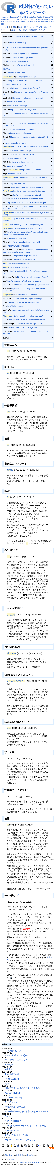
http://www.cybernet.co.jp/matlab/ (25, 54)
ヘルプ (42, 30)
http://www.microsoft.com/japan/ (29, 37)
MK (8, 412)
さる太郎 (11, 614)
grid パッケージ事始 (14, 1097)
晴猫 (7, 1083)
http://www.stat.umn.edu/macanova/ (28, 316)
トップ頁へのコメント (15, 1050)
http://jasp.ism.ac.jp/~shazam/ (24, 256)
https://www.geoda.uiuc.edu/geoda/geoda (27, 224)
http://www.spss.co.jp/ (18, 43)
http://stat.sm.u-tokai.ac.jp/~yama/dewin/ (32, 285)
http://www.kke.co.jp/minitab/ (23, 162)
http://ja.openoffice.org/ (26, 77)
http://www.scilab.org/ (18, 106)
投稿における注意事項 (15, 1107)
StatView (7, 69)
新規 (13, 30)
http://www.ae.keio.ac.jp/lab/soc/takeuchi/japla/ (26, 202)
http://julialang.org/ (15, 306)
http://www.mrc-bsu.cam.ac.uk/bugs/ (27, 98)
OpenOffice (8, 77)
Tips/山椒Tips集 (12, 1074)
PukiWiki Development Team (29, 1162)
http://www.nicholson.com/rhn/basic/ (32, 277)
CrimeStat (7, 218)
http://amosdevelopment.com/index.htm (25, 80)
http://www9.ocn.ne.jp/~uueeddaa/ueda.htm (27, 320)
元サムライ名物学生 (16, 681)
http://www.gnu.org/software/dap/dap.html (24, 281)
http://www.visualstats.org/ (19, 263)
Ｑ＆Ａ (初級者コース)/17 (16, 1135)
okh (8, 351)
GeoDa (6, 224)
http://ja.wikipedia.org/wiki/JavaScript (27, 228)
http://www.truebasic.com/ (24, 259)
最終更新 (33, 30)
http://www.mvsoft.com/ (17, 173)
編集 (15, 27)
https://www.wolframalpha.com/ (29, 323)
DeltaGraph (8, 191)
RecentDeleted (12, 1079)
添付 (46, 27)
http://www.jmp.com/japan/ (18, 61)
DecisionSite (15, 170)
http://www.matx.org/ (17, 238)
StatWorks (7, 147)
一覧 (19, 30)
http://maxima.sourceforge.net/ (23, 109)
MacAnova (7, 316)
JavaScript (7, 228)
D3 (8, 556)
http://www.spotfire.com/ (31, 170)
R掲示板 (8, 1069)
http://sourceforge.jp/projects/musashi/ (27, 187)
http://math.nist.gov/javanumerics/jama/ (25, 302)
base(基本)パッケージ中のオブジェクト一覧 (25, 1125)
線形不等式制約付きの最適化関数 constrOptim (26, 1111)
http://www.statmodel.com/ (20, 133)
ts (8, 825)
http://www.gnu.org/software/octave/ (25, 88)
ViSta (5, 263)
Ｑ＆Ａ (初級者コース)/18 (16, 1055)
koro (9, 728)
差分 (26, 27)
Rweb (7, 1116)
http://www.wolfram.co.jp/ (24, 65)
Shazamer (12, 653)
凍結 (20, 27)
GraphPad (7, 294)
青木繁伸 (19, 1155)
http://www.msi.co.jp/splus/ (21, 57)
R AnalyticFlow (12, 1130)
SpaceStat (7, 212)
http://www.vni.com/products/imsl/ (22, 129)
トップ (5, 27)
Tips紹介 (9, 1064)
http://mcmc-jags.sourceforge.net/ (23, 327)
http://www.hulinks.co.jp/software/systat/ (27, 199)
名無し (10, 470)
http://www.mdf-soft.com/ (28, 294)
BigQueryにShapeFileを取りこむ (20, 1139)
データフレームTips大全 (16, 1060)
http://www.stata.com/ (17, 73)
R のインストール (13, 1102)
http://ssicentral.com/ (19, 183)
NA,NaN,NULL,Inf (13, 1093)
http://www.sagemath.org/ (18, 246)
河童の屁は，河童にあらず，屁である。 (23, 1088)
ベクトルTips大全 (13, 1121)
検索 (25, 30)
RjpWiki (30, 1155)
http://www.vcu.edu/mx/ (16, 166)
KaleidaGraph (9, 177)
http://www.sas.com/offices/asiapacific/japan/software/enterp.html (25, 251)
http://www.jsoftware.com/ (15, 143)
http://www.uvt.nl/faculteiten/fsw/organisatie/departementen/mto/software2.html (26, 233)
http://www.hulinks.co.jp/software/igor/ (28, 298)
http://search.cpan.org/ (16, 102)
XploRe (6, 267)
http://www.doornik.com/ (16, 158)
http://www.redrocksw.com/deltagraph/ (29, 191)
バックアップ (36, 27)
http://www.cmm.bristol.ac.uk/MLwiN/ (24, 242)
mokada (11, 1159)
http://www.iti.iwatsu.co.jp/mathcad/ (26, 195)
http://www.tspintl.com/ (16, 84)
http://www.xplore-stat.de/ (20, 267)
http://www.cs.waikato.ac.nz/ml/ (21, 154)
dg (8, 445)
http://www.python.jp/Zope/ (21, 150)
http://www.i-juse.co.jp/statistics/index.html (30, 147)
